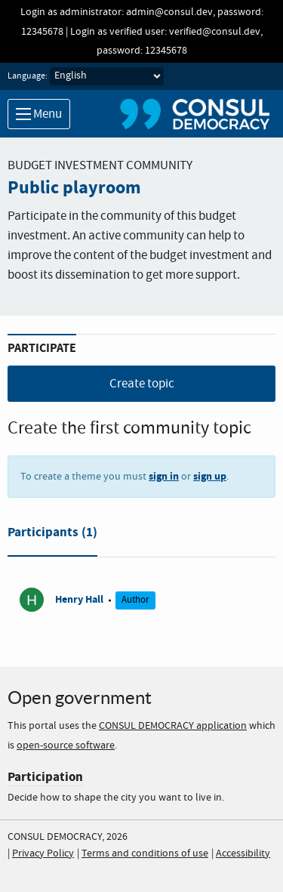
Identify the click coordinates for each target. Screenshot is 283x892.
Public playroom (74, 188)
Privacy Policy (43, 853)
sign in (164, 476)
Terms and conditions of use (145, 853)
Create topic (141, 384)
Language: (28, 76)
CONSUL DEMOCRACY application (173, 726)
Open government (80, 697)
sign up (209, 476)
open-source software (66, 745)
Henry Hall (79, 599)
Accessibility (243, 853)
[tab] (52, 535)
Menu (39, 114)
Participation (45, 777)
